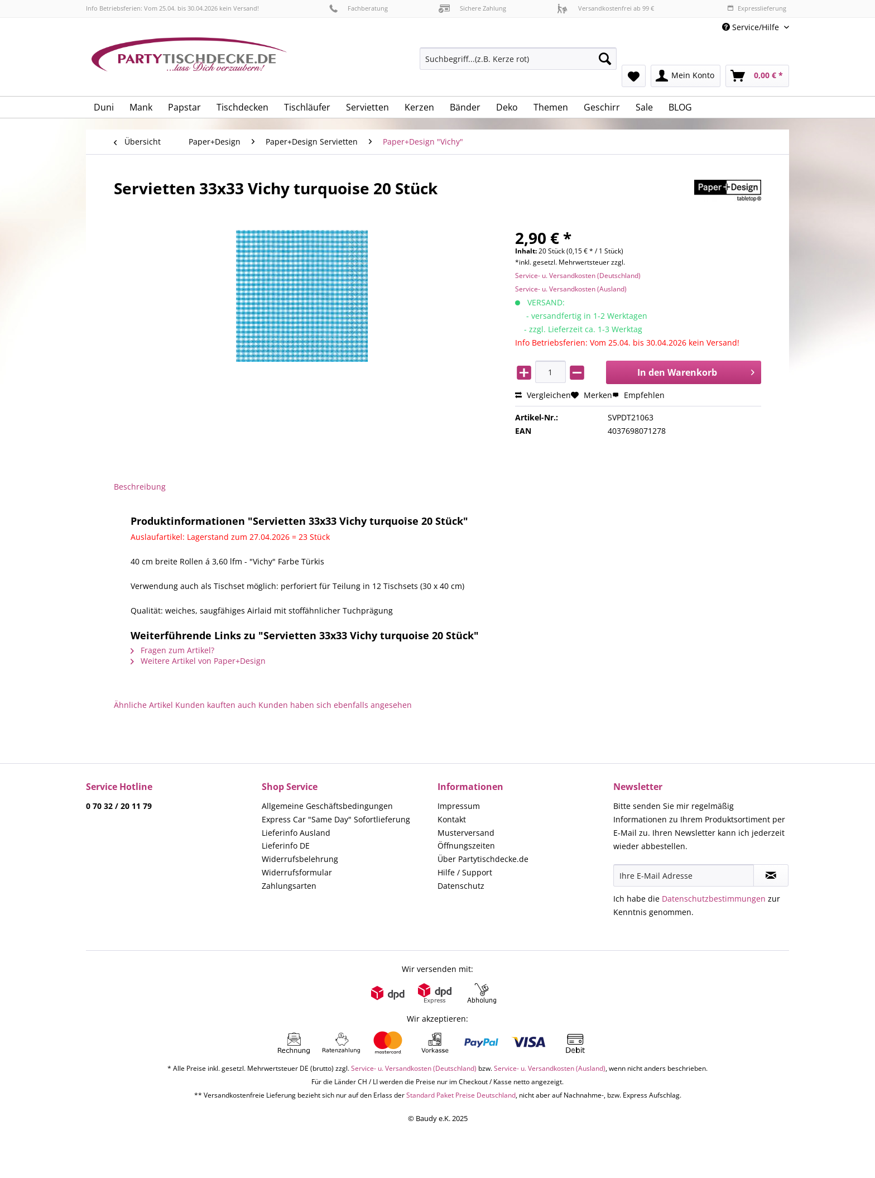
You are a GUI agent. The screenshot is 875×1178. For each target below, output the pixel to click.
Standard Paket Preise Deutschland (461, 1095)
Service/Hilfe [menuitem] (751, 27)
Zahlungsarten (289, 885)
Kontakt (452, 819)
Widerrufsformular (297, 872)
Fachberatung (358, 8)
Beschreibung (140, 486)
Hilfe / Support (465, 872)
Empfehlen (638, 395)
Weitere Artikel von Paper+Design (198, 660)
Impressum (459, 806)
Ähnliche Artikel (143, 705)
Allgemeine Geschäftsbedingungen (327, 806)
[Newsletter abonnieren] (771, 875)
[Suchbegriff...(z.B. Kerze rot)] (518, 58)
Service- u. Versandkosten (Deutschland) (578, 275)
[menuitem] (518, 63)
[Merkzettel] (634, 76)
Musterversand (466, 832)
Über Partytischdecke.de (483, 859)
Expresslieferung (756, 8)
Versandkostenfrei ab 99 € (605, 8)
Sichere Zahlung (472, 8)
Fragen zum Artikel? (172, 650)
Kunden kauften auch (215, 705)
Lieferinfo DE (286, 845)
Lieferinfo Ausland (296, 832)
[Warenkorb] (757, 76)
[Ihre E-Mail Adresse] (683, 875)
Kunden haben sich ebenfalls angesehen (335, 705)
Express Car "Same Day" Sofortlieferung (336, 819)
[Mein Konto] (685, 76)
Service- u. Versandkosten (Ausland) (571, 289)
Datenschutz (461, 885)
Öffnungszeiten (466, 845)
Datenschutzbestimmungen (714, 898)
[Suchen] (605, 58)
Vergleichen (543, 395)
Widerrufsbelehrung (300, 859)
